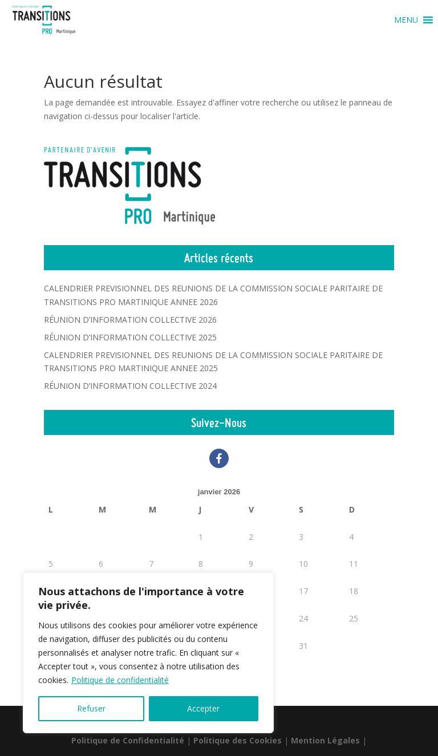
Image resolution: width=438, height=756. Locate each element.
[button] (406, 20)
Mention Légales (325, 740)
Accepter (203, 708)
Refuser (91, 708)
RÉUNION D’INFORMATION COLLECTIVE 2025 (130, 337)
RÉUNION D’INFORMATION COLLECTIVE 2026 (130, 319)
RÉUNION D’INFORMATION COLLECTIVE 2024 (130, 385)
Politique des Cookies (237, 740)
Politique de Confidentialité (127, 740)
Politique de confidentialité (120, 679)
